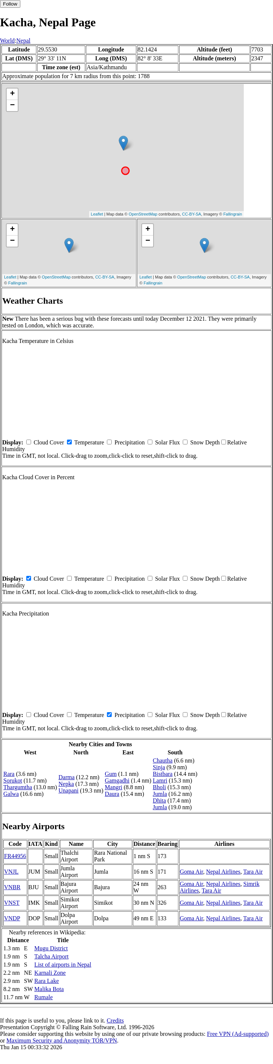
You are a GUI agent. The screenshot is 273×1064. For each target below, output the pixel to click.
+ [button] (12, 94)
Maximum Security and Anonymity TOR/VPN (61, 1040)
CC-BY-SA (191, 214)
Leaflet (97, 214)
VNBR (12, 887)
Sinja (159, 767)
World (7, 40)
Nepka (66, 784)
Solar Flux (167, 442)
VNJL (11, 871)
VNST (12, 903)
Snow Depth (205, 442)
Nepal (23, 40)
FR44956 (15, 856)
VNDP (12, 918)
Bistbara (162, 774)
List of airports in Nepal (62, 964)
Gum (111, 774)
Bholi (159, 787)
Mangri (113, 787)
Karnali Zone (50, 973)
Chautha (162, 760)
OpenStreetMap (143, 214)
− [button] (12, 105)
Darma (66, 777)
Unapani (68, 790)
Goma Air (191, 871)
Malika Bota (49, 989)
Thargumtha (17, 787)
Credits (115, 1020)
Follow (10, 4)
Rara (8, 774)
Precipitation (129, 442)
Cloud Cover (49, 442)
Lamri (160, 780)
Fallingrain (232, 214)
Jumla (160, 794)
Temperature (89, 442)
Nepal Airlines (223, 871)
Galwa (11, 794)
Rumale (43, 997)
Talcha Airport (51, 956)
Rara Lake (46, 981)
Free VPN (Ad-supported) (238, 1034)
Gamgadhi (117, 780)
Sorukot (12, 780)
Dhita (159, 800)
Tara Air (253, 871)
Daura (112, 794)
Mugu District (51, 948)
